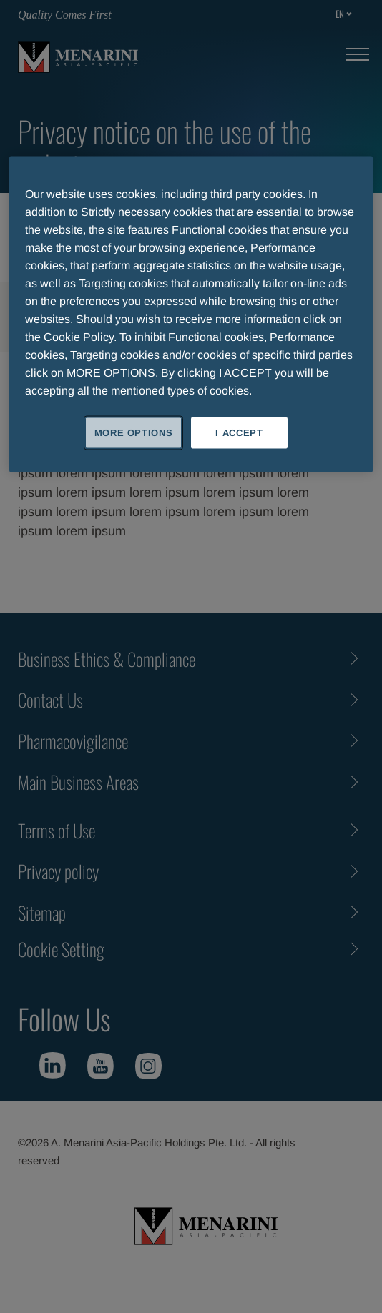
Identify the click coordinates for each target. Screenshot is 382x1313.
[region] (190, 314)
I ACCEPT (239, 432)
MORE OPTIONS (133, 432)
